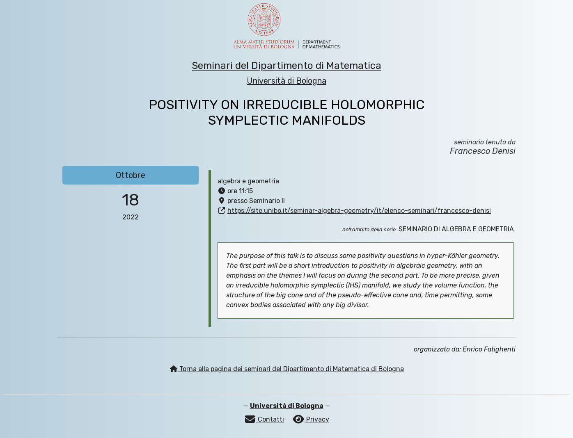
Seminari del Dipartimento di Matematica (286, 65)
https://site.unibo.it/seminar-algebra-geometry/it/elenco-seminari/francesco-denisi (359, 210)
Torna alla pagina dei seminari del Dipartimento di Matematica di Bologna (287, 369)
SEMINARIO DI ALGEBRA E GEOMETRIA (456, 229)
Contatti (264, 419)
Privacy (310, 419)
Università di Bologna (286, 81)
